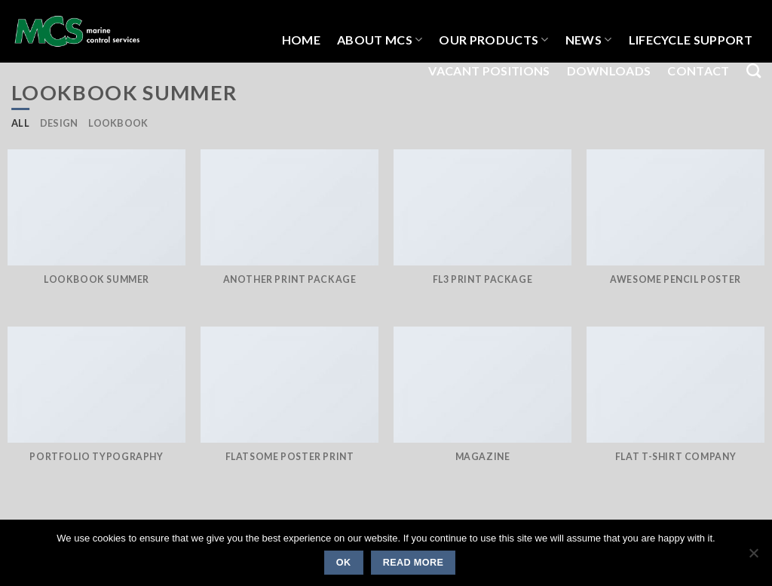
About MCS (379, 40)
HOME (301, 39)
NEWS (588, 40)
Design (59, 123)
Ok (343, 562)
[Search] (753, 70)
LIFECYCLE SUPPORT (690, 39)
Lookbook (118, 123)
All (20, 123)
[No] (753, 557)
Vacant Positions (489, 70)
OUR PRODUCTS (493, 40)
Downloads (609, 70)
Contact (698, 70)
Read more (413, 562)
